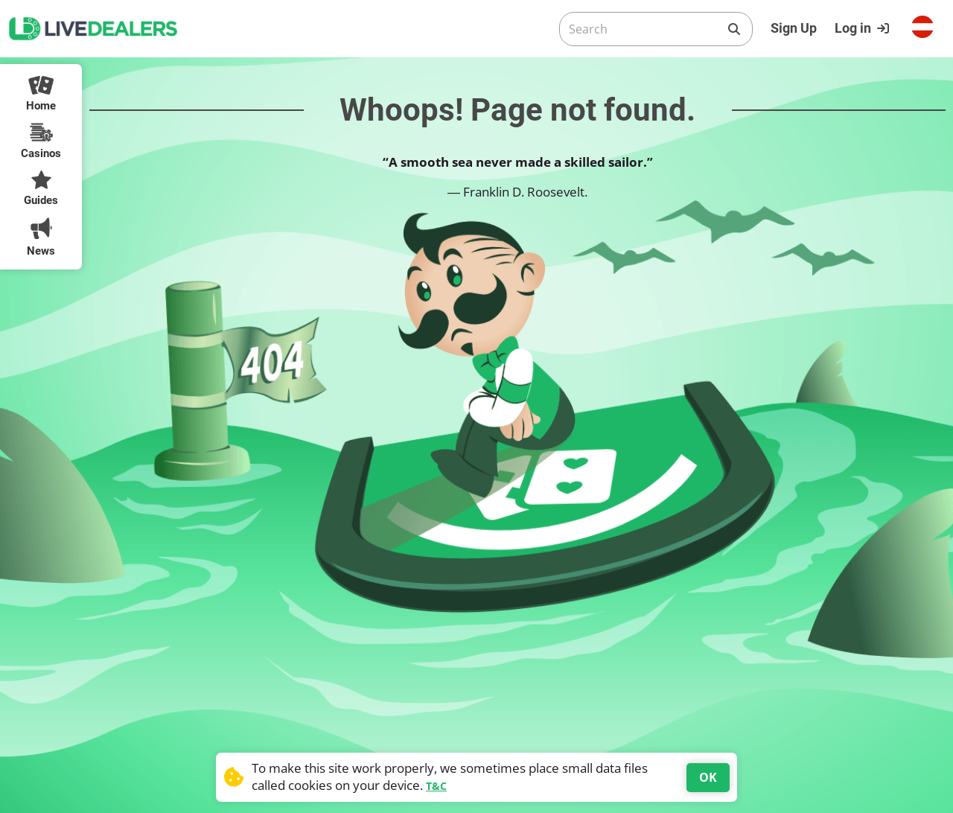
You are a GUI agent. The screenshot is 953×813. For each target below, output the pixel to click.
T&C (436, 786)
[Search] (644, 29)
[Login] (864, 28)
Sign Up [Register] (794, 28)
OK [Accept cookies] (708, 777)
